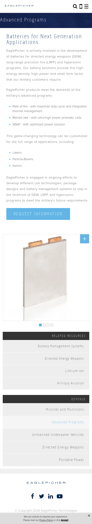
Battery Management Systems (61, 346)
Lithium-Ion (74, 371)
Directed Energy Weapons (64, 358)
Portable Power (71, 460)
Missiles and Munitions (65, 409)
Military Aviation (70, 383)
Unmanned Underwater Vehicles (58, 435)
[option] (46, 277)
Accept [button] (64, 520)
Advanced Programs (68, 422)
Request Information (38, 213)
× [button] (88, 515)
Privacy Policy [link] (46, 520)
